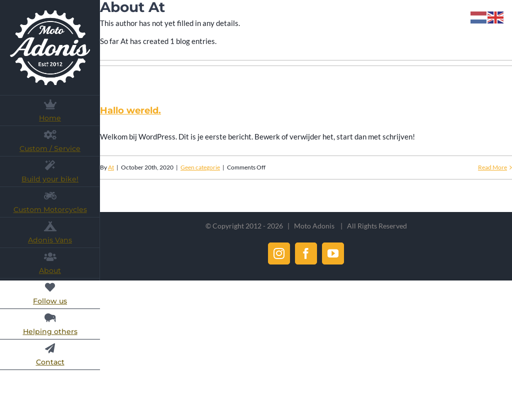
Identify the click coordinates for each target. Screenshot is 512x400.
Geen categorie (200, 167)
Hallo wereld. (130, 110)
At (111, 167)
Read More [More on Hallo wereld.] (492, 167)
